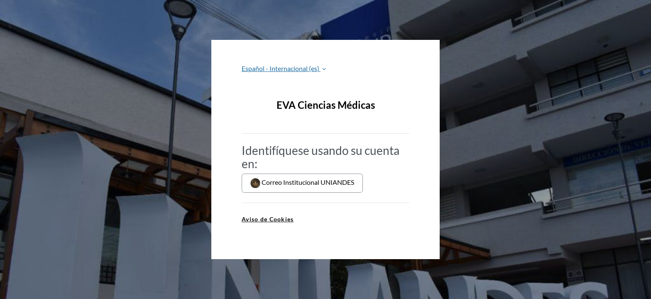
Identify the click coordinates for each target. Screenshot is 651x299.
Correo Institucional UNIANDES (302, 183)
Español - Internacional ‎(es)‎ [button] (281, 68)
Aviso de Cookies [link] (268, 219)
